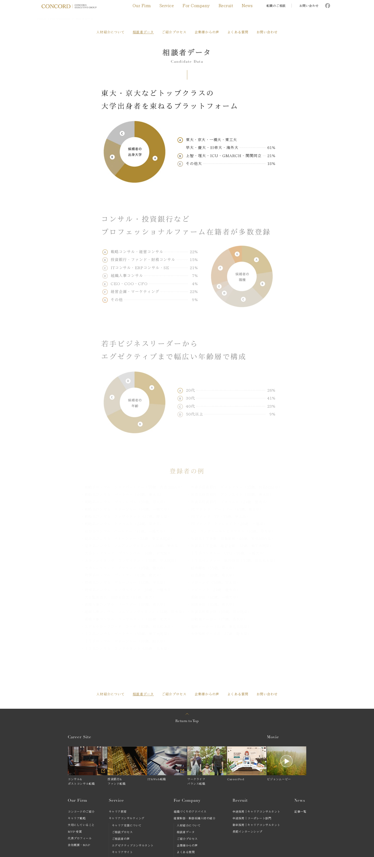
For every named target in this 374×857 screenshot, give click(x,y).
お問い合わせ (309, 5)
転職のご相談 (276, 5)
